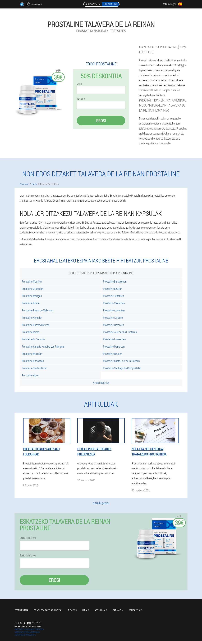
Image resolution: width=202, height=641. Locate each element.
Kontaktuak (135, 610)
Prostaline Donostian (33, 361)
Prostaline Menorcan (114, 346)
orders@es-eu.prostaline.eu (28, 626)
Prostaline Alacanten (114, 310)
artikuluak (101, 610)
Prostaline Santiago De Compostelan (122, 368)
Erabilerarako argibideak (48, 610)
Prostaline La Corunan (33, 339)
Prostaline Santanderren (34, 368)
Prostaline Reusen (112, 354)
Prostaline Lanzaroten (114, 339)
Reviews (72, 610)
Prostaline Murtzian (32, 354)
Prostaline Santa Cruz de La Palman (121, 361)
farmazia (118, 610)
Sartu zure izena (28, 537)
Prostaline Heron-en (113, 325)
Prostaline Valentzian (114, 303)
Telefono (81, 99)
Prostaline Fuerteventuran (35, 325)
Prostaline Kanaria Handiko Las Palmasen (43, 346)
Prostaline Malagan (32, 296)
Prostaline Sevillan (112, 288)
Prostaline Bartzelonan (115, 281)
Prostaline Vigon (30, 375)
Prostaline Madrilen (32, 281)
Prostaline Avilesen (113, 317)
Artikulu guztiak (101, 503)
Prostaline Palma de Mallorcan (37, 310)
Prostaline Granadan (32, 288)
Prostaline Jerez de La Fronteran (120, 332)
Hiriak (85, 610)
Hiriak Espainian (101, 382)
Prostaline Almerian (32, 317)
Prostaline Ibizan (30, 332)
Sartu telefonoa (28, 555)
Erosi (101, 120)
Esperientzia (21, 610)
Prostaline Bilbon (31, 303)
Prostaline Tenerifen (113, 296)
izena (79, 83)
